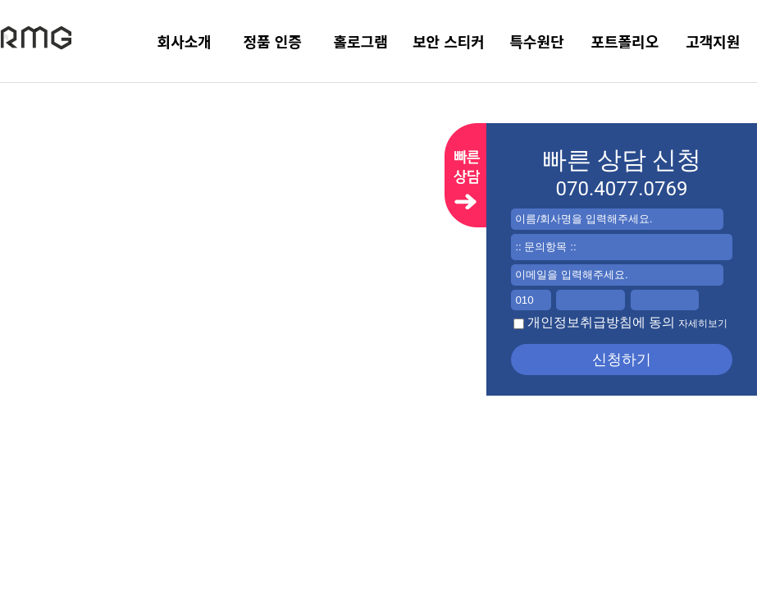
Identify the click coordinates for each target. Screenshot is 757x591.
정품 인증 (272, 41)
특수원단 (536, 41)
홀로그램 (360, 41)
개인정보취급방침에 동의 (620, 322)
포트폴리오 (625, 41)
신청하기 (621, 359)
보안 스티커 (449, 41)
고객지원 (713, 41)
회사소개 (184, 41)
